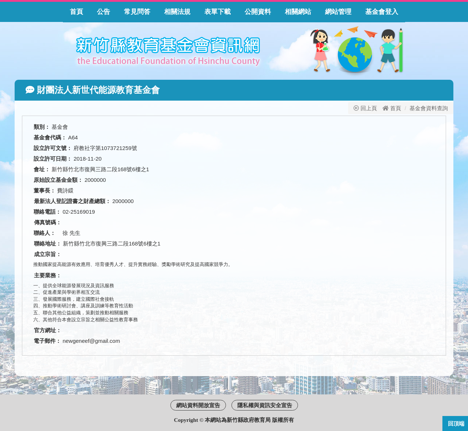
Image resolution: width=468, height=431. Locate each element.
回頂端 (456, 423)
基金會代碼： (50, 137)
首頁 (395, 108)
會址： (42, 169)
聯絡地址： (47, 243)
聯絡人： (47, 233)
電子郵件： (47, 341)
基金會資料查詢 (429, 108)
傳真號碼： (47, 222)
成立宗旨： (47, 254)
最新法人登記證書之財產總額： (72, 201)
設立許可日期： (53, 158)
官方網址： (47, 330)
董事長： (45, 190)
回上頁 (365, 108)
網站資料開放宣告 (198, 405)
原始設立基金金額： (58, 180)
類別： (42, 127)
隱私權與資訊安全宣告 (264, 405)
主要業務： (47, 275)
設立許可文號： (53, 148)
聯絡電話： (47, 212)
